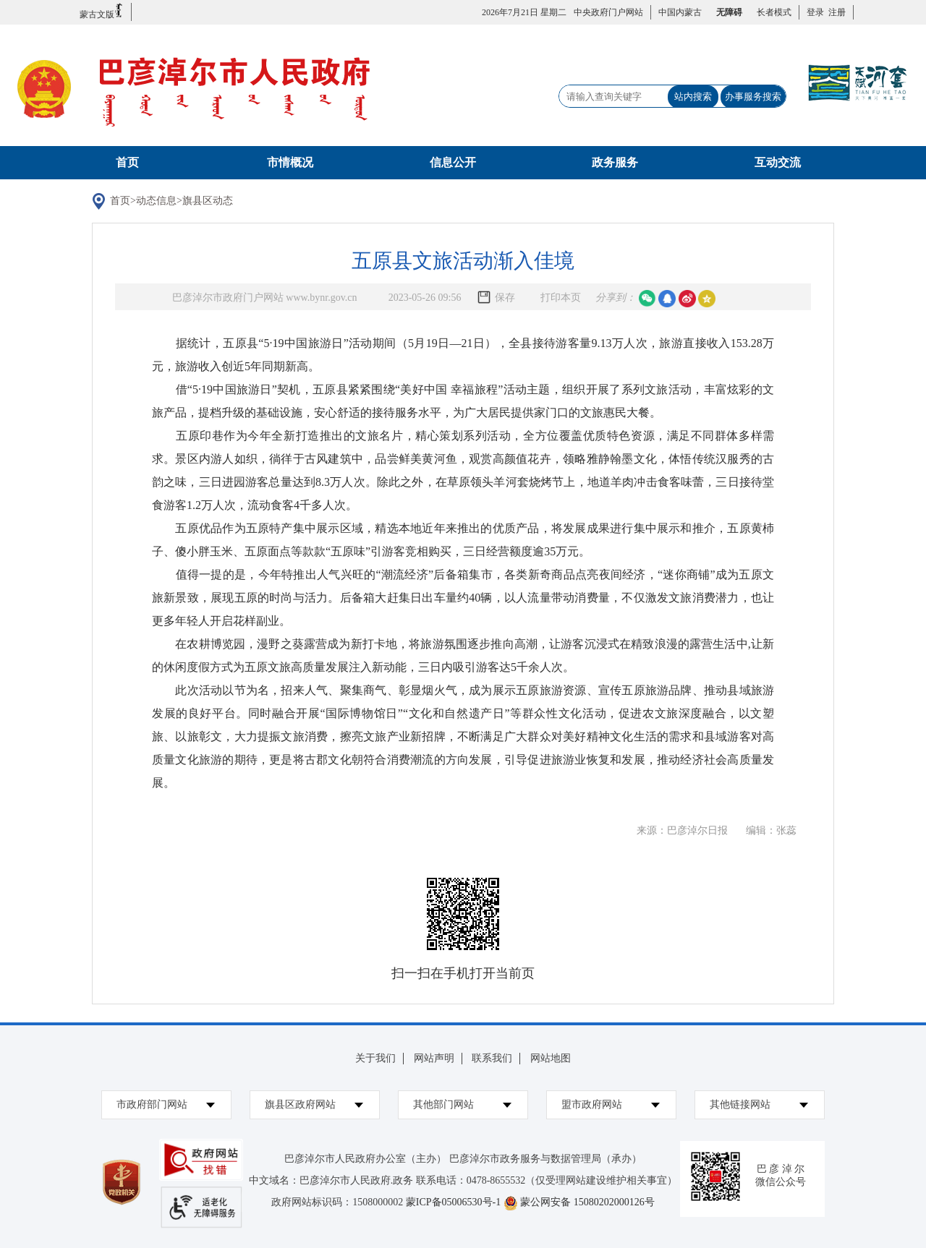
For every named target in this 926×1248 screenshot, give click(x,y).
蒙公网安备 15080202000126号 (587, 1202)
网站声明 (434, 1058)
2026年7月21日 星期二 (524, 12)
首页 (127, 162)
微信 (647, 298)
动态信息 (156, 200)
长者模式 (774, 12)
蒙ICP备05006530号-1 (453, 1202)
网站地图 (550, 1058)
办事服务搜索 (753, 96)
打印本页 (560, 297)
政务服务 (615, 162)
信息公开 (453, 162)
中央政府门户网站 (608, 12)
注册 (835, 12)
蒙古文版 (102, 11)
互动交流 (778, 162)
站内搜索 (693, 96)
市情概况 (290, 162)
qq (667, 298)
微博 (687, 298)
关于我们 (375, 1058)
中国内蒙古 (680, 12)
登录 (815, 12)
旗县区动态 (207, 200)
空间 (706, 298)
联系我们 (492, 1058)
